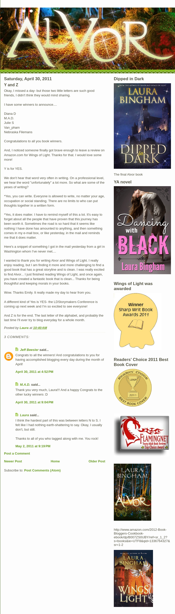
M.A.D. (25, 384)
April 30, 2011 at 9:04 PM (34, 402)
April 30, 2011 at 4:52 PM (34, 372)
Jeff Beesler (29, 350)
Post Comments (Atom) (42, 470)
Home (55, 461)
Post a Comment (17, 453)
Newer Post (13, 461)
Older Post (97, 461)
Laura (24, 415)
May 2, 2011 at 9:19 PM (32, 446)
